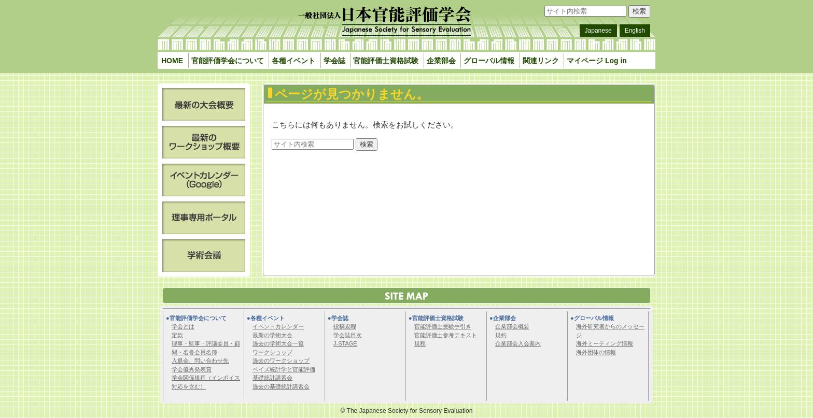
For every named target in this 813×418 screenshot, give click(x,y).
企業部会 (441, 60)
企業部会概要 (512, 326)
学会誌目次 (347, 335)
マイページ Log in (597, 60)
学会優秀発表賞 (192, 369)
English (635, 30)
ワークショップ (272, 352)
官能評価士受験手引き (442, 326)
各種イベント (293, 60)
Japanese (598, 30)
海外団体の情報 (596, 352)
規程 (420, 343)
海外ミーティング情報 (604, 343)
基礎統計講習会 (272, 377)
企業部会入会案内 (518, 343)
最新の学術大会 (272, 335)
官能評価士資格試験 (385, 60)
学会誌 (334, 60)
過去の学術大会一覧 (278, 343)
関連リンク (541, 60)
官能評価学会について (227, 60)
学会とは (183, 326)
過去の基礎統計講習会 (281, 386)
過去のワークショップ (281, 360)
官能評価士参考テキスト (445, 335)
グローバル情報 (489, 60)
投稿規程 (344, 326)
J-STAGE (345, 343)
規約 (501, 335)
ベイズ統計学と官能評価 (284, 369)
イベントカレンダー (278, 326)
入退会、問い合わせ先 (200, 360)
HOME (172, 60)
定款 (177, 335)
